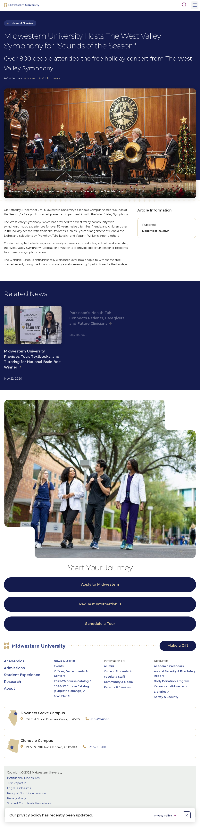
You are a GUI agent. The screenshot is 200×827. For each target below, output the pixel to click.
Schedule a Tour (100, 624)
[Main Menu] (194, 5)
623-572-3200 (97, 747)
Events (59, 666)
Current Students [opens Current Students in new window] (116, 671)
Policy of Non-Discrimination (26, 793)
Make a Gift (177, 645)
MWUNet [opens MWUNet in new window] (60, 696)
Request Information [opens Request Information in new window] (98, 604)
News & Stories (22, 23)
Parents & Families (117, 687)
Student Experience (22, 675)
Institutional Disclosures (23, 778)
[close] (187, 815)
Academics (14, 661)
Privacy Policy (16, 798)
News (31, 78)
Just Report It (16, 783)
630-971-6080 (100, 719)
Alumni (109, 666)
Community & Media (118, 682)
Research (12, 682)
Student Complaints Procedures (29, 803)
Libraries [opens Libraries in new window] (160, 691)
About (9, 688)
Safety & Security (166, 697)
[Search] (184, 5)
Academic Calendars (169, 666)
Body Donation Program (171, 681)
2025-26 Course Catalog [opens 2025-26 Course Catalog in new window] (71, 681)
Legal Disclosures (19, 788)
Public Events (51, 78)
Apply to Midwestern (100, 584)
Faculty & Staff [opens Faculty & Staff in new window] (114, 676)
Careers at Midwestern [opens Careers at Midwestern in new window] (170, 686)
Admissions (14, 668)
